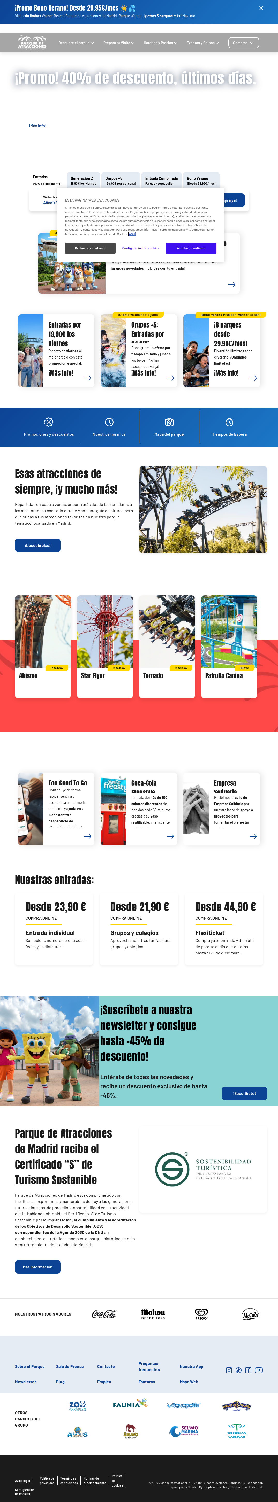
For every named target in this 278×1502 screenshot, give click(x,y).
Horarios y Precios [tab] (161, 43)
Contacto (216, 28)
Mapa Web (189, 1381)
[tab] (243, 42)
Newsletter (25, 1381)
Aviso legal (22, 1480)
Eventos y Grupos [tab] (203, 43)
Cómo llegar (196, 28)
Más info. (189, 16)
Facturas (147, 1381)
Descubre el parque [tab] (76, 43)
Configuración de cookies (25, 1492)
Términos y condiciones (69, 1480)
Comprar (243, 43)
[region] (140, 225)
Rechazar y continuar (90, 248)
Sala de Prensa (70, 1366)
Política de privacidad (47, 1480)
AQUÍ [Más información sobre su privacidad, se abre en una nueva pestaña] (132, 234)
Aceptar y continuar (191, 248)
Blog (244, 28)
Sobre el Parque (30, 1366)
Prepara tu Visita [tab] (119, 43)
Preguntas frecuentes (149, 1366)
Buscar (232, 28)
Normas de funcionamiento (95, 1480)
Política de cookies (117, 1480)
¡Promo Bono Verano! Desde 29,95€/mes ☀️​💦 (75, 8)
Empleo (104, 1381)
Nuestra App (192, 1366)
